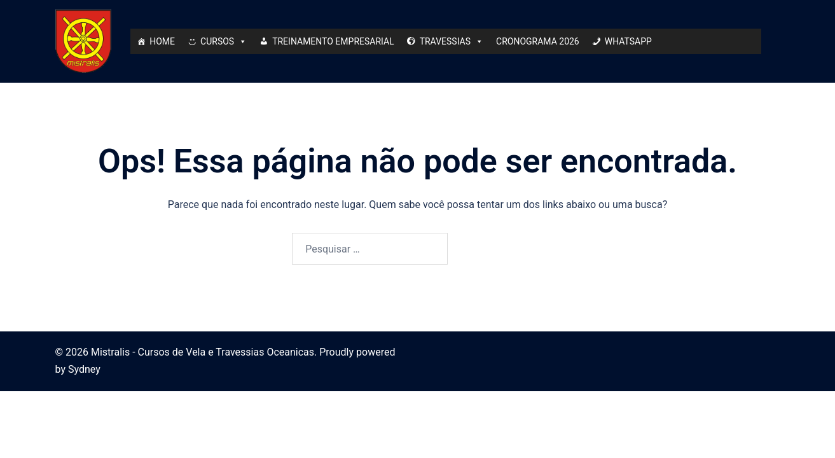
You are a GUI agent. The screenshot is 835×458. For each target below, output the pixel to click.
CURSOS (223, 41)
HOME (162, 41)
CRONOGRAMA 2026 (537, 41)
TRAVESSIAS (451, 41)
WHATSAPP (628, 41)
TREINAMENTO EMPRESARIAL (333, 41)
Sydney (84, 369)
